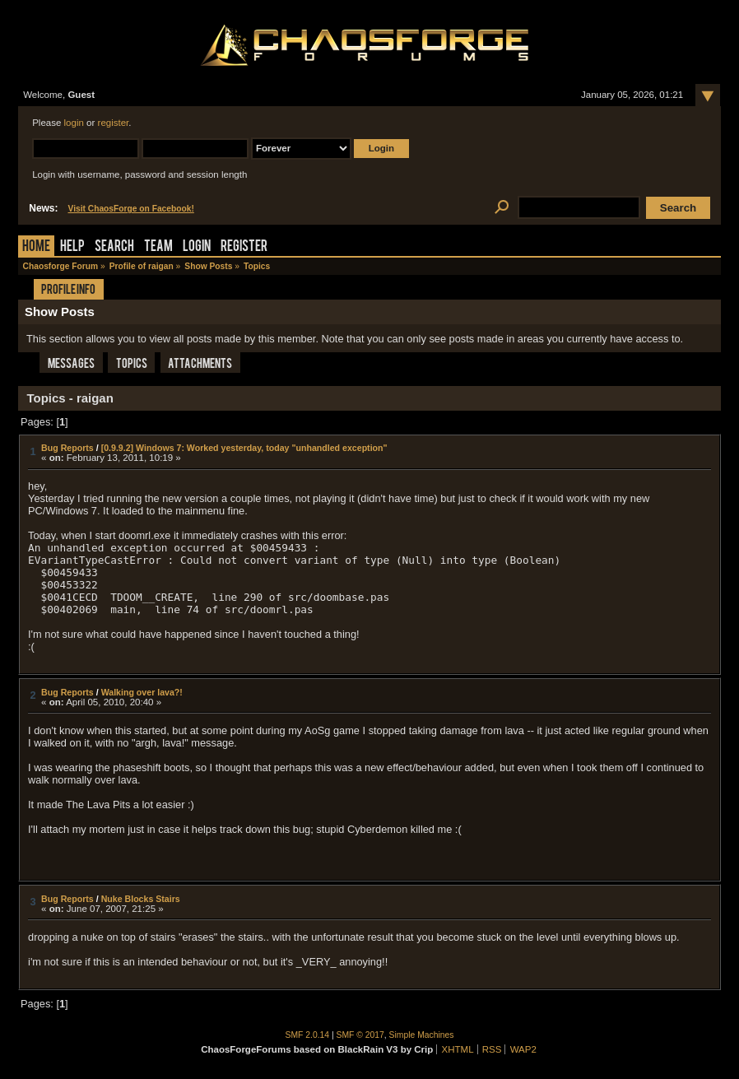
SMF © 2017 (360, 1034)
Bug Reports (67, 448)
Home (36, 247)
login (74, 123)
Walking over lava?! (142, 692)
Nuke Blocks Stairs (140, 899)
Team (158, 247)
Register (244, 247)
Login (197, 247)
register (113, 123)
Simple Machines (421, 1034)
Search (114, 247)
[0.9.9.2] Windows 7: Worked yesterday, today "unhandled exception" (244, 448)
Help (72, 247)
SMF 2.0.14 (308, 1034)
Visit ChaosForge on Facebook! (130, 208)
